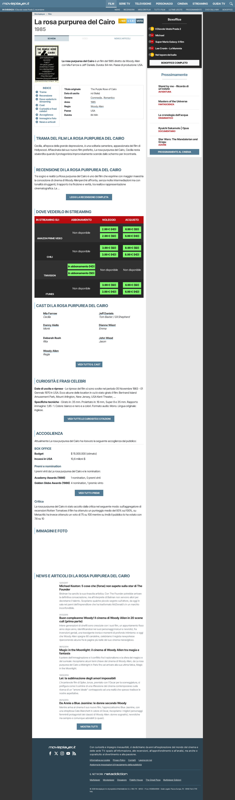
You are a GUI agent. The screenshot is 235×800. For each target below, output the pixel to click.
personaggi (164, 3)
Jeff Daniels (106, 313)
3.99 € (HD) (109, 254)
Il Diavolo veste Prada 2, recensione (29, 10)
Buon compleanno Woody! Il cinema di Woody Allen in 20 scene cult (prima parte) (101, 619)
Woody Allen (97, 106)
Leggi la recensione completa (89, 197)
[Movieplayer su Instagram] (62, 753)
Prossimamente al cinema (174, 151)
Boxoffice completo (174, 62)
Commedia (96, 97)
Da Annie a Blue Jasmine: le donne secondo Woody (92, 703)
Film (111, 3)
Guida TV (219, 3)
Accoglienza (46, 114)
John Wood (106, 338)
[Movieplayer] (62, 747)
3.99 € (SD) (109, 247)
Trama (42, 91)
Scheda (52, 38)
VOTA (140, 20)
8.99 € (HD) (132, 254)
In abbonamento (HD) (81, 266)
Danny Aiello (51, 325)
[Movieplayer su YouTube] (68, 753)
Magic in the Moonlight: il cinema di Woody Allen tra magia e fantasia (99, 651)
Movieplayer (39, 14)
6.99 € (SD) (132, 229)
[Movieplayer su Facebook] (50, 753)
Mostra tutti (89, 726)
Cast (42, 105)
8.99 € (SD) (132, 247)
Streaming (200, 3)
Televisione (143, 3)
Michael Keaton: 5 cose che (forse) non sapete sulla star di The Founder (100, 587)
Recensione (45, 95)
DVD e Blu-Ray (212, 10)
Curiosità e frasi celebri (48, 110)
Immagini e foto (47, 118)
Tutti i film (159, 10)
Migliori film (144, 10)
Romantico (109, 97)
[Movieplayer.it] (16, 3)
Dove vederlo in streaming (47, 100)
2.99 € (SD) (109, 236)
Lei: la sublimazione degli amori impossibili (87, 678)
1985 (93, 102)
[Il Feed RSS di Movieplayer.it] (74, 753)
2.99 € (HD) (109, 229)
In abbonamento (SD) (81, 273)
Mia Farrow (50, 313)
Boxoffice (228, 10)
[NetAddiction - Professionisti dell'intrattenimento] (115, 774)
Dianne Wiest (107, 325)
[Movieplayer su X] (56, 753)
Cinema (182, 3)
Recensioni (129, 10)
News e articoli (47, 121)
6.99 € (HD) (132, 236)
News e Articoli (122, 38)
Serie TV (124, 3)
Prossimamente (194, 10)
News (117, 10)
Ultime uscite (175, 10)
